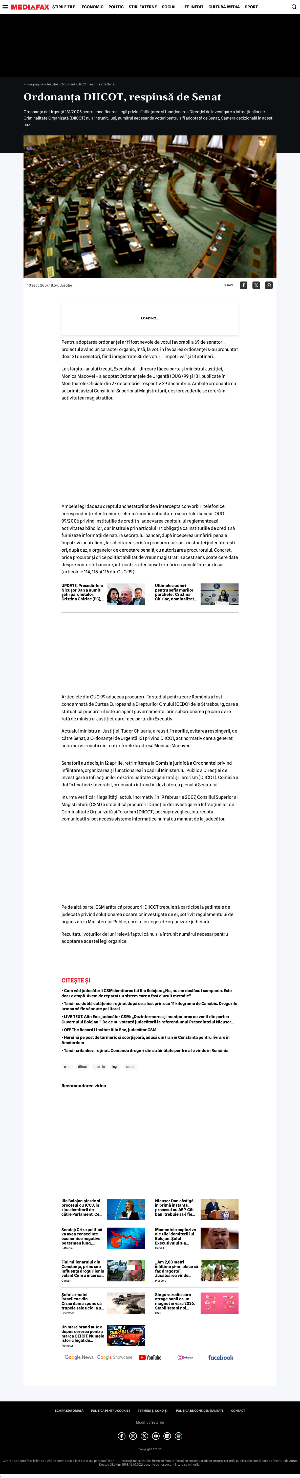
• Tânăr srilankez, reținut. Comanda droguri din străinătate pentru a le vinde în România (144, 1050)
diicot (82, 1067)
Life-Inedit (192, 7)
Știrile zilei (64, 7)
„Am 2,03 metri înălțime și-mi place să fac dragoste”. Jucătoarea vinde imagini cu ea (176, 1269)
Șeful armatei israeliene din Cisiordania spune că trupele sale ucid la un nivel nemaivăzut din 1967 (82, 1301)
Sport (251, 7)
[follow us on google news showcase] (114, 1358)
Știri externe (143, 7)
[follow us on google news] (79, 1358)
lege (115, 1067)
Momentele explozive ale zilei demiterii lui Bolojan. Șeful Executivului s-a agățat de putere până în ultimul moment (176, 1236)
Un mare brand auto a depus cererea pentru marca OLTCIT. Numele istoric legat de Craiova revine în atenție (82, 1334)
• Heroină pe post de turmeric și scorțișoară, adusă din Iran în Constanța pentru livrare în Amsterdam (145, 1040)
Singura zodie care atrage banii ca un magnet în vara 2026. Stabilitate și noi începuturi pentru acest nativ (175, 1301)
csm (67, 1067)
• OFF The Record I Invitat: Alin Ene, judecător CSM (108, 1029)
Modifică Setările (150, 1422)
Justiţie (52, 84)
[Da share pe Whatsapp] (269, 285)
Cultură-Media (224, 7)
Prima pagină (34, 84)
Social (169, 7)
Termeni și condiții (153, 1411)
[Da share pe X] (256, 285)
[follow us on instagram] (185, 1358)
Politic (116, 7)
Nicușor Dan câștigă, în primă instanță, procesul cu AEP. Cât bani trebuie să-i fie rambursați (175, 1207)
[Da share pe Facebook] (243, 285)
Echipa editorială (69, 1411)
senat (130, 1067)
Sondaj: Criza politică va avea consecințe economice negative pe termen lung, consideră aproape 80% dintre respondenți (81, 1236)
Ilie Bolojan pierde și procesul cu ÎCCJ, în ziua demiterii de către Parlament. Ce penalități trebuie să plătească (80, 1207)
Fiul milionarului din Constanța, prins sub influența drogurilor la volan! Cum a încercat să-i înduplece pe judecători (82, 1269)
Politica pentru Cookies (110, 1411)
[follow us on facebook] (221, 1358)
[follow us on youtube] (150, 1358)
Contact (238, 1411)
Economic (92, 7)
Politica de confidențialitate (200, 1411)
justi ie (100, 1067)
